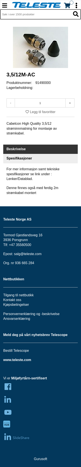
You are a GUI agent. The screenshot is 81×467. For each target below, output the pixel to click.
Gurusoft (40, 459)
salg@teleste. (24, 254)
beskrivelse (51, 314)
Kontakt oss (12, 300)
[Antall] (40, 102)
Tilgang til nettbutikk (18, 295)
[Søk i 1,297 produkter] (36, 14)
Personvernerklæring (19, 314)
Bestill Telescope (16, 350)
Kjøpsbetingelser (16, 304)
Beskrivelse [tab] (16, 149)
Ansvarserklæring (16, 318)
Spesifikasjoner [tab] (19, 158)
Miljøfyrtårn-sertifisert (29, 378)
